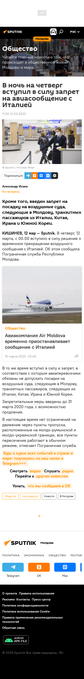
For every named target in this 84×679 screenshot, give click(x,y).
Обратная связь (13, 628)
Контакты (23, 599)
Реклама (8, 599)
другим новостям (51, 476)
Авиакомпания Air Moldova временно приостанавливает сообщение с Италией (37, 341)
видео (36, 470)
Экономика (34, 555)
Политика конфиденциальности (25, 605)
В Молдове (66, 496)
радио (67, 470)
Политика (10, 555)
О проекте (9, 593)
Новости (49, 496)
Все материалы (11, 191)
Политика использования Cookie (26, 611)
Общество (15, 328)
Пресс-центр (41, 599)
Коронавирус (30, 496)
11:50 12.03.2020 (14, 114)
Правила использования (36, 593)
